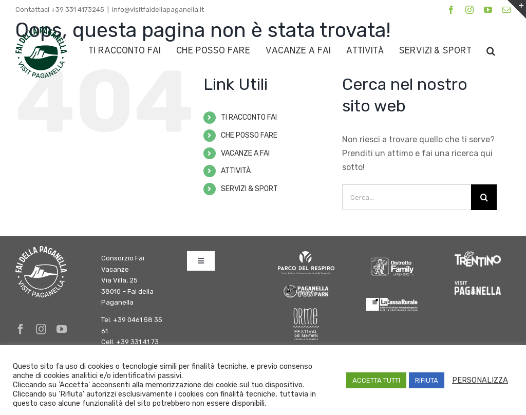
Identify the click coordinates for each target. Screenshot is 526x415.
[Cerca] (484, 197)
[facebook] (20, 329)
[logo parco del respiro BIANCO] (306, 255)
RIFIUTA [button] (426, 380)
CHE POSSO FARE (249, 135)
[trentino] (478, 255)
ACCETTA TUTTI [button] (376, 380)
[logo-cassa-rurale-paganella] (392, 302)
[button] (490, 51)
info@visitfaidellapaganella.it (158, 9)
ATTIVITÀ (236, 170)
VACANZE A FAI (245, 153)
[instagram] (41, 329)
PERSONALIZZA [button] (480, 380)
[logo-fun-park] (306, 287)
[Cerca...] (406, 197)
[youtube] (62, 329)
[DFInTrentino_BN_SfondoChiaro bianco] (392, 255)
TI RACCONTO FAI (249, 117)
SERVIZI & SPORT (249, 188)
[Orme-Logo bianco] (306, 312)
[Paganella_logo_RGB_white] (478, 285)
